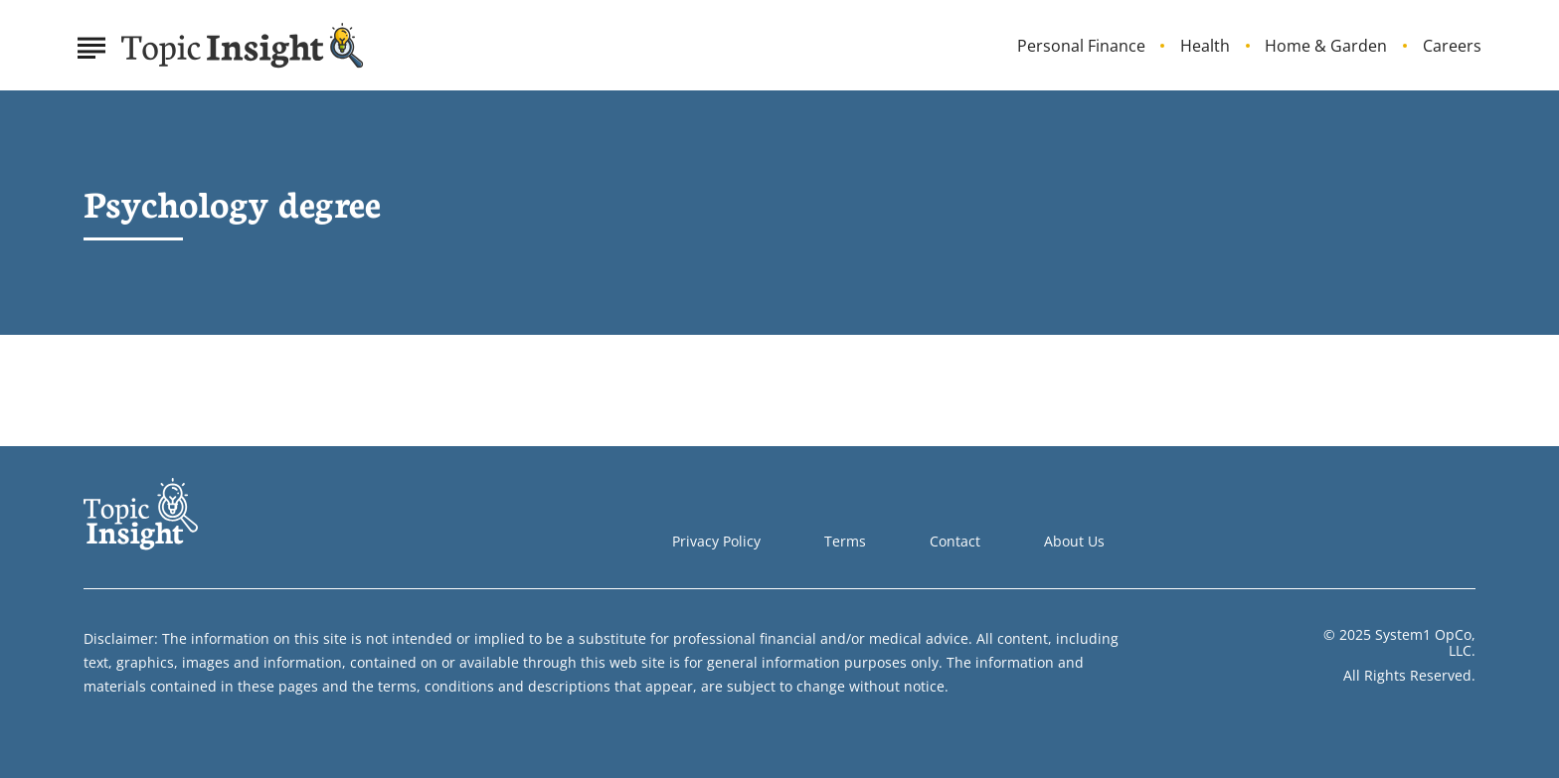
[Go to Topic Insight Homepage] (242, 46)
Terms (845, 541)
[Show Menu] (91, 44)
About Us (1074, 541)
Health (1205, 46)
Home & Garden (1326, 46)
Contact (955, 541)
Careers (1452, 46)
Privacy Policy (716, 541)
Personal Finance (1081, 46)
